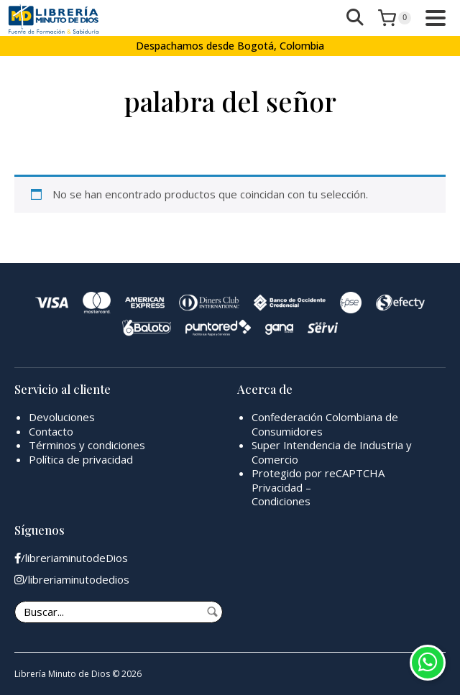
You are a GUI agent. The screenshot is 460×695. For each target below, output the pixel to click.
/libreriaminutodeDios (71, 558)
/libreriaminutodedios (71, 579)
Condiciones (281, 501)
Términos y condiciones (87, 445)
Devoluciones (62, 417)
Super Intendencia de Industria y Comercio (332, 452)
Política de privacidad (81, 459)
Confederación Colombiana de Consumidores (325, 424)
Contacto (51, 431)
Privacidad (277, 487)
